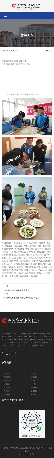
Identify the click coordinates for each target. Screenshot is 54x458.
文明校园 (33, 387)
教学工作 (6, 390)
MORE (9, 354)
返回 (49, 50)
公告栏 (32, 394)
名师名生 (33, 380)
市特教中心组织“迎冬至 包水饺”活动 (17, 290)
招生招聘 (33, 383)
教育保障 (33, 377)
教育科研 (6, 394)
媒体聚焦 (33, 390)
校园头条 (6, 380)
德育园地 (6, 387)
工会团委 (33, 373)
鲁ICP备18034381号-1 (27, 454)
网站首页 (5, 50)
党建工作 (6, 383)
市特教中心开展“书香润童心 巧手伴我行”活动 (21, 298)
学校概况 (6, 377)
